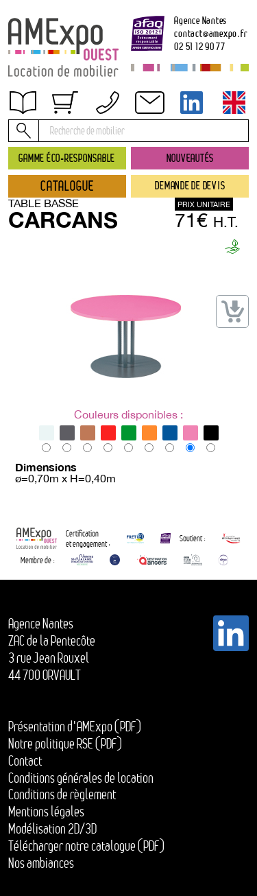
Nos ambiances (41, 863)
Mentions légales (46, 811)
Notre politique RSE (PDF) (65, 743)
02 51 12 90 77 (199, 46)
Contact (25, 761)
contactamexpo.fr (210, 33)
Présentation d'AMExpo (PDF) (74, 726)
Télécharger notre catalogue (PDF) (86, 846)
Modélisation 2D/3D (52, 829)
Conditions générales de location (81, 778)
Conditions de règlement (62, 794)
